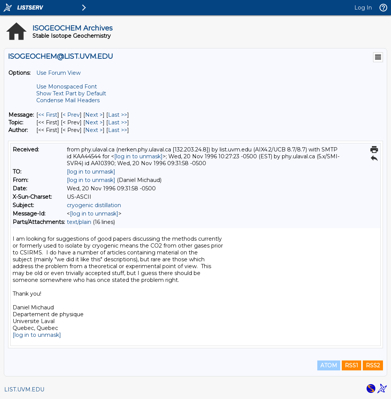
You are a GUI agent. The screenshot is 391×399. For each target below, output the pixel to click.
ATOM (328, 365)
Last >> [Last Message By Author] (117, 130)
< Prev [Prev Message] (71, 114)
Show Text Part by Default (71, 93)
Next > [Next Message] (94, 114)
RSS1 (351, 365)
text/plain (79, 222)
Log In (363, 7)
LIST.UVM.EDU (24, 389)
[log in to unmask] (138, 156)
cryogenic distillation (94, 205)
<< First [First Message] (47, 114)
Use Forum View (58, 72)
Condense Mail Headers (68, 100)
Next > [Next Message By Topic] (94, 122)
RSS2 (373, 365)
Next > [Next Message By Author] (94, 130)
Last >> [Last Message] (117, 114)
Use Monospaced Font (66, 86)
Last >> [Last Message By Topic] (117, 122)
